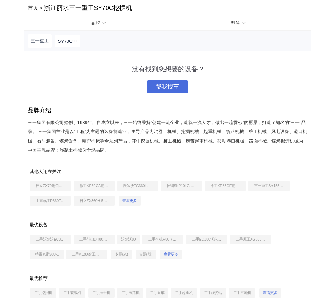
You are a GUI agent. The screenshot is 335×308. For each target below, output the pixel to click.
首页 (33, 8)
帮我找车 (167, 86)
